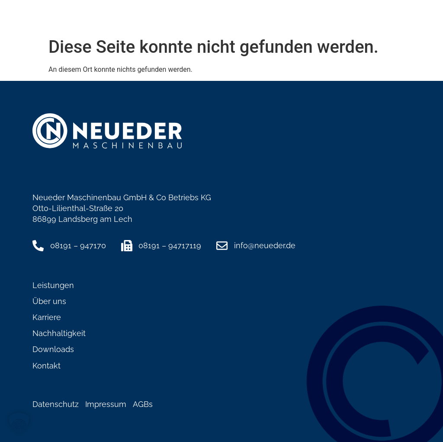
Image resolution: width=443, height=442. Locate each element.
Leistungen (53, 285)
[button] (403, 21)
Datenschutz (55, 404)
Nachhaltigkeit (59, 333)
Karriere (46, 317)
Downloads (53, 349)
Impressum (105, 404)
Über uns (49, 301)
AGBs (143, 404)
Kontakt (46, 365)
